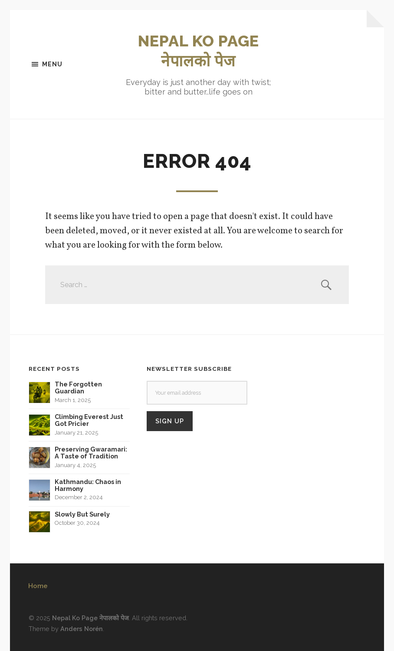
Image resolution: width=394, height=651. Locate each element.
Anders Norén (81, 628)
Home (38, 586)
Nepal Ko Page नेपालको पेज (90, 618)
